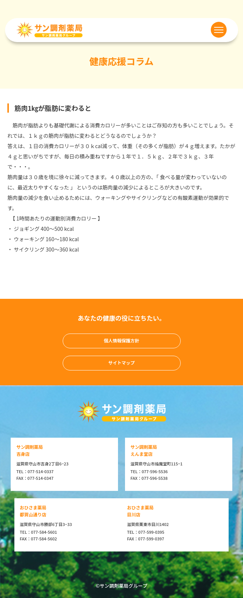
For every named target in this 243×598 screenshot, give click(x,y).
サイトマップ (121, 362)
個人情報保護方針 (121, 340)
